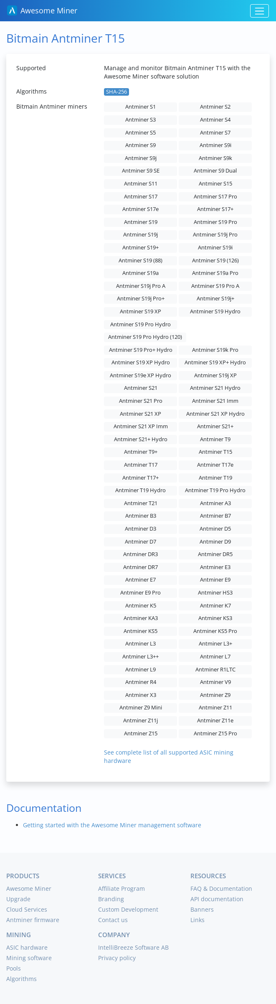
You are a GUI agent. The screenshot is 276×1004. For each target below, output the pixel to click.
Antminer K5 (140, 605)
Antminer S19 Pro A (215, 286)
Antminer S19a (140, 273)
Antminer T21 (140, 503)
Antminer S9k (215, 158)
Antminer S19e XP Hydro (140, 375)
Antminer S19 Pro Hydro (140, 324)
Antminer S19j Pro (215, 234)
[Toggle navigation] (259, 11)
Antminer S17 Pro (215, 196)
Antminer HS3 (215, 592)
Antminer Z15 (140, 733)
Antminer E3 (215, 567)
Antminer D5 (215, 528)
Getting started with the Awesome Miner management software (112, 825)
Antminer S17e (140, 209)
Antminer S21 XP (140, 413)
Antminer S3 (140, 119)
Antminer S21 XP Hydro (215, 413)
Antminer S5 (140, 132)
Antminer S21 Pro (140, 400)
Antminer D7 (140, 541)
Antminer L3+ (215, 643)
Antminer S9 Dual (215, 170)
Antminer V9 (215, 682)
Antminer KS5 (140, 631)
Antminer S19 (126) (215, 260)
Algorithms (21, 979)
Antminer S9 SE (141, 170)
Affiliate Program (121, 888)
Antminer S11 (140, 183)
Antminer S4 (215, 119)
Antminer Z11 (215, 707)
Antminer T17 (140, 464)
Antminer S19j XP (215, 375)
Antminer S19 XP (140, 311)
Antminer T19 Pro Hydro (215, 490)
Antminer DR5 (215, 554)
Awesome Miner (42, 10)
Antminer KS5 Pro (215, 631)
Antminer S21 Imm (215, 400)
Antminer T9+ (140, 451)
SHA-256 (116, 91)
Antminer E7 (140, 579)
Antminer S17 (140, 196)
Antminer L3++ (140, 656)
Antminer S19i (215, 247)
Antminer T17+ (140, 477)
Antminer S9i (215, 145)
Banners (202, 909)
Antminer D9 (215, 541)
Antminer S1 (140, 106)
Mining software (29, 958)
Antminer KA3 (141, 618)
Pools (13, 968)
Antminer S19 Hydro (215, 311)
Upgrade (18, 899)
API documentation (216, 899)
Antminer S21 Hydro (215, 387)
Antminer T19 (215, 477)
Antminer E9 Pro (140, 592)
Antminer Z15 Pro (215, 733)
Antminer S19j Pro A (140, 286)
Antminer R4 (140, 682)
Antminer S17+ (215, 209)
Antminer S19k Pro (215, 349)
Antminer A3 (215, 503)
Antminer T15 (215, 451)
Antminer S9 (140, 145)
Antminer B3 (140, 515)
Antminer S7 (215, 132)
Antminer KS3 (215, 618)
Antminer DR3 (140, 554)
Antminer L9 (140, 669)
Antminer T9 (215, 439)
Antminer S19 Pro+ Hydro (140, 349)
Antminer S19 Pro (215, 222)
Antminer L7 (215, 656)
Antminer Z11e (215, 720)
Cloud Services (26, 909)
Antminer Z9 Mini (140, 707)
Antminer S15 (215, 183)
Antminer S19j (140, 234)
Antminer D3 (140, 528)
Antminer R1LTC (215, 669)
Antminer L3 (140, 643)
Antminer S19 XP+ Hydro (215, 362)
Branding (111, 899)
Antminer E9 (215, 579)
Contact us (113, 920)
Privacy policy (117, 958)
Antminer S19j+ (215, 298)
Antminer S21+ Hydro (140, 439)
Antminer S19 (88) (140, 260)
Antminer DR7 (140, 567)
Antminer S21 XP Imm (141, 426)
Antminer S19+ (140, 247)
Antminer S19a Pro (215, 273)
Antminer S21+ (215, 426)
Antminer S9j (141, 158)
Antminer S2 (215, 106)
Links (197, 920)
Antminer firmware (32, 920)
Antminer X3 (140, 695)
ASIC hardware (27, 947)
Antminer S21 (140, 387)
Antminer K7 (215, 605)
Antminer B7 (215, 515)
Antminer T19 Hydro (140, 490)
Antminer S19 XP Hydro (140, 362)
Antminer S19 (140, 222)
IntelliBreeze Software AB (133, 947)
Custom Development (128, 909)
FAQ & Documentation (221, 888)
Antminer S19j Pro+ (141, 298)
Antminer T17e (215, 464)
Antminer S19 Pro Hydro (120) (145, 337)
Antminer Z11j (140, 720)
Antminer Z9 (215, 695)
